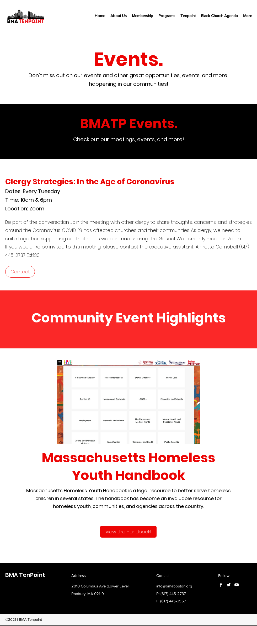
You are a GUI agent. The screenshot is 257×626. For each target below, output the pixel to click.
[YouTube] (236, 584)
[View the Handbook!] (128, 532)
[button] (118, 16)
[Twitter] (228, 584)
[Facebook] (220, 584)
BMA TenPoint (25, 575)
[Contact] (20, 272)
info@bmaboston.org (174, 586)
